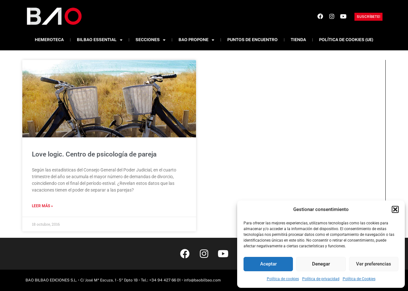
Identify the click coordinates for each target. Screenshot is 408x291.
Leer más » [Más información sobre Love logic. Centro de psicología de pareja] (42, 206)
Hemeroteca (49, 39)
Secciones (150, 40)
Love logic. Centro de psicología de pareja (94, 154)
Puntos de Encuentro (252, 39)
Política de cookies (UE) (346, 39)
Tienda (298, 39)
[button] (395, 209)
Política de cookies (283, 279)
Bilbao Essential (99, 40)
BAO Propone (196, 40)
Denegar (321, 264)
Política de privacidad (320, 279)
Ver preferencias (373, 264)
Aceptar (268, 264)
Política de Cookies (359, 279)
